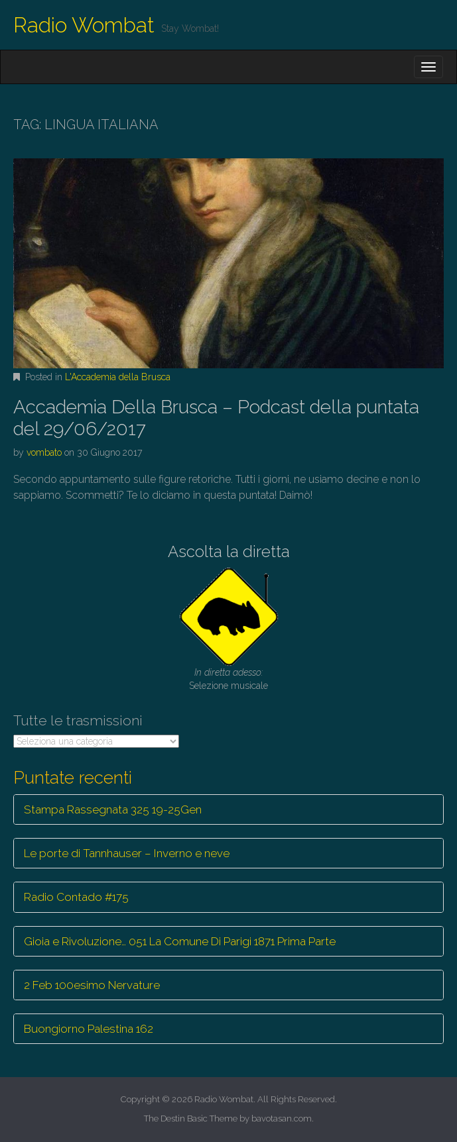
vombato (44, 452)
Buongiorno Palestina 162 (88, 1028)
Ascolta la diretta (229, 551)
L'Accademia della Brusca (117, 377)
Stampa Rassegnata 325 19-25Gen (113, 809)
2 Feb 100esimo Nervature (92, 985)
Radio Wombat (84, 25)
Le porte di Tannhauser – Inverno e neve (126, 853)
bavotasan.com (281, 1118)
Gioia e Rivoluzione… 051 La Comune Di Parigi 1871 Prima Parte (180, 941)
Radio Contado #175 (76, 897)
